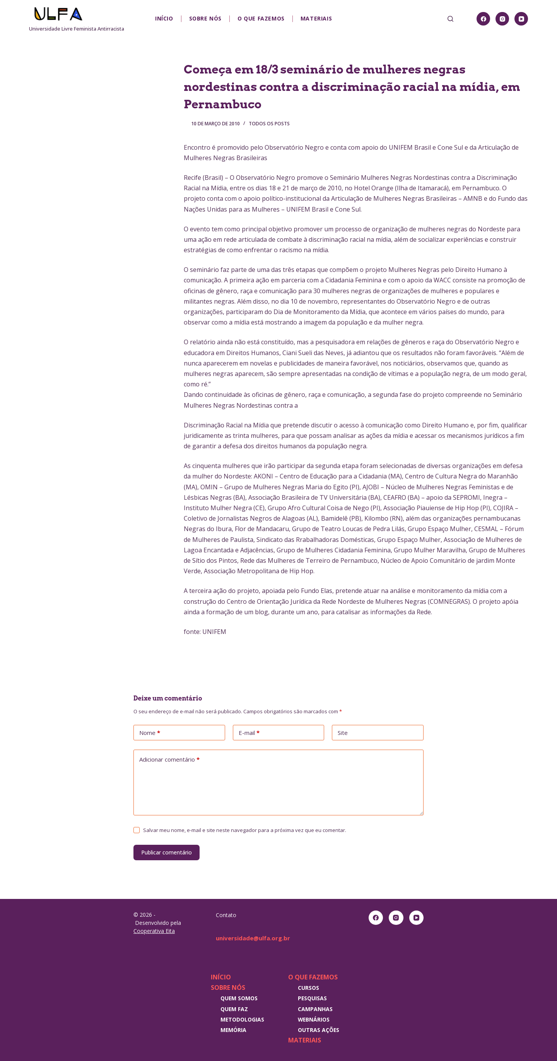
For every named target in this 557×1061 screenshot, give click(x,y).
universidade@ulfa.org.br (255, 938)
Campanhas (315, 1009)
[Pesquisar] (450, 19)
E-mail (249, 733)
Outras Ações (318, 1030)
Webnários (314, 1019)
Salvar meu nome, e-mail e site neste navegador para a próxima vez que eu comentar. (244, 830)
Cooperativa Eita (154, 931)
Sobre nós (205, 18)
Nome (149, 733)
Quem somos (239, 998)
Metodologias (242, 1019)
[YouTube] (521, 19)
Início (164, 18)
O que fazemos (261, 18)
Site (343, 732)
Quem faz (234, 1009)
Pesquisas (312, 998)
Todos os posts (269, 123)
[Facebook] (483, 19)
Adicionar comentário (169, 760)
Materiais (316, 18)
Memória (233, 1030)
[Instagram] (502, 19)
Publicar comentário (166, 852)
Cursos (308, 987)
